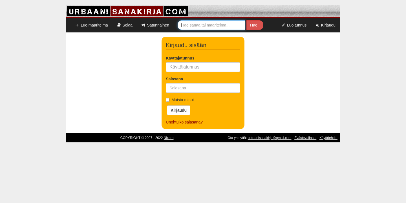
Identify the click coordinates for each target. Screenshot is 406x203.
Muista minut (180, 100)
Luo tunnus (294, 25)
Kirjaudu (325, 25)
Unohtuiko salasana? (184, 122)
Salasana (174, 79)
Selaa (124, 25)
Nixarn (169, 138)
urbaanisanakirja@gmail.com (270, 138)
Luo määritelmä (91, 25)
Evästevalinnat (305, 138)
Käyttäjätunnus (180, 58)
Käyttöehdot (328, 138)
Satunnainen (155, 25)
